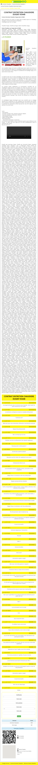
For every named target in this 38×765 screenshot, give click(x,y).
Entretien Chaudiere (21, 749)
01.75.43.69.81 (16, 2)
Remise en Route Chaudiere (30, 763)
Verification (19, 695)
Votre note (19, 707)
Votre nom (19, 699)
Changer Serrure (5, 763)
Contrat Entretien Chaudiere (16, 763)
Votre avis (19, 711)
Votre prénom (19, 703)
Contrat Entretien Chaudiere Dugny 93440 (19, 132)
